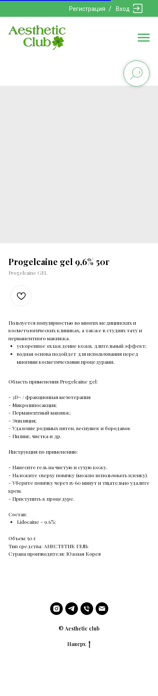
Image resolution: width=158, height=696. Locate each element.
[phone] (86, 608)
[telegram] (71, 608)
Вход (123, 8)
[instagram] (56, 608)
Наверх (79, 644)
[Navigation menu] (144, 38)
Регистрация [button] (87, 8)
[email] (102, 608)
